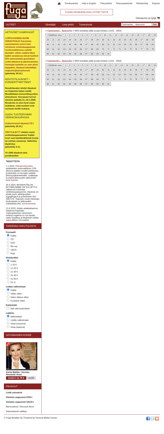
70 (103, 49)
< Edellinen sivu (54, 35)
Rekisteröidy (142, 3)
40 (48, 44)
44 (70, 44)
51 (108, 44)
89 (97, 54)
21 (53, 40)
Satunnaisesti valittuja (16, 411)
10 (105, 35)
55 (130, 44)
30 (103, 40)
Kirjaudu (156, 3)
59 (153, 44)
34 (125, 40)
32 (114, 40)
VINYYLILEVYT (12, 132)
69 (97, 49)
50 (103, 44)
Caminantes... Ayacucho (59, 31)
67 (86, 49)
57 (141, 44)
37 (141, 40)
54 (125, 44)
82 (59, 54)
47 (86, 44)
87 (86, 54)
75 (130, 49)
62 (59, 49)
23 (64, 40)
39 (153, 40)
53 (119, 44)
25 (75, 40)
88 (92, 54)
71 (108, 49)
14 (127, 35)
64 (70, 49)
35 (130, 40)
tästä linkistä (12, 180)
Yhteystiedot (106, 3)
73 (119, 49)
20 (48, 40)
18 (149, 35)
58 (147, 44)
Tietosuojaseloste (124, 3)
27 (86, 40)
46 (81, 44)
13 (121, 35)
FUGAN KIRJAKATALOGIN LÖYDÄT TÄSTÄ (86, 12)
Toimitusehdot (71, 3)
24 (70, 40)
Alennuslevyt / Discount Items (20, 406)
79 (153, 49)
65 (75, 49)
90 (103, 54)
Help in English (89, 3)
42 (59, 44)
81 (53, 54)
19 (154, 35)
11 (110, 35)
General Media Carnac (46, 418)
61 (53, 49)
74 (125, 49)
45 (75, 44)
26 (81, 40)
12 (116, 35)
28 (92, 40)
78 (147, 49)
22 (59, 40)
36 (136, 40)
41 (53, 44)
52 (114, 44)
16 (138, 35)
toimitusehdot (28, 203)
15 (132, 35)
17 (143, 35)
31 (108, 40)
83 (64, 54)
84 (70, 54)
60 (48, 49)
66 (81, 49)
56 (136, 44)
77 (141, 49)
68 (92, 49)
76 (136, 49)
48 (92, 44)
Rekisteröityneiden (24, 166)
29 (97, 40)
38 (147, 40)
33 (119, 40)
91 (108, 54)
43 (64, 44)
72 (114, 49)
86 (81, 54)
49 (97, 44)
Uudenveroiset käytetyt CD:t (19, 123)
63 (64, 49)
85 (75, 54)
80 (48, 54)
